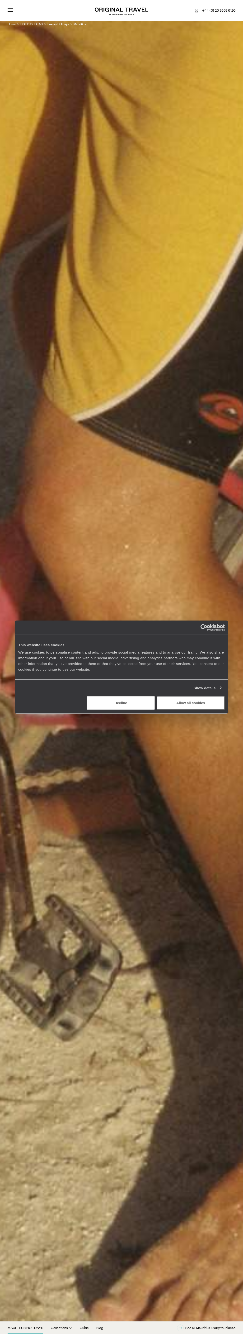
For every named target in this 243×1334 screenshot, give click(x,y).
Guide (84, 1327)
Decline (120, 703)
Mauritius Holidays (25, 1327)
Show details (205, 688)
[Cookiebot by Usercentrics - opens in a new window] (204, 627)
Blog (99, 1327)
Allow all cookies (190, 703)
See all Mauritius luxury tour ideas (206, 1328)
